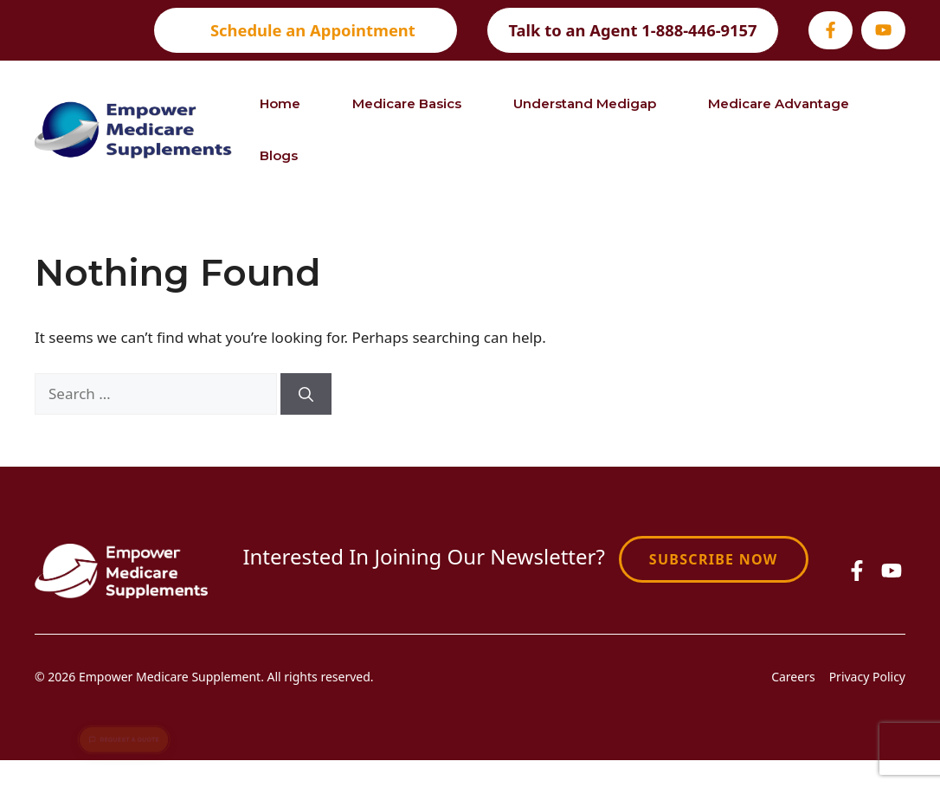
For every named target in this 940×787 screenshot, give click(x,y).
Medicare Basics (406, 103)
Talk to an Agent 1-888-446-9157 (632, 30)
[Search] (306, 394)
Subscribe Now (713, 559)
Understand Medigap (584, 103)
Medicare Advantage (778, 103)
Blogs (279, 155)
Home (280, 103)
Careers (792, 676)
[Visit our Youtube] (883, 29)
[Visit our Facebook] (830, 29)
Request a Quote (123, 732)
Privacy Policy (867, 676)
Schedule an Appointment (312, 30)
